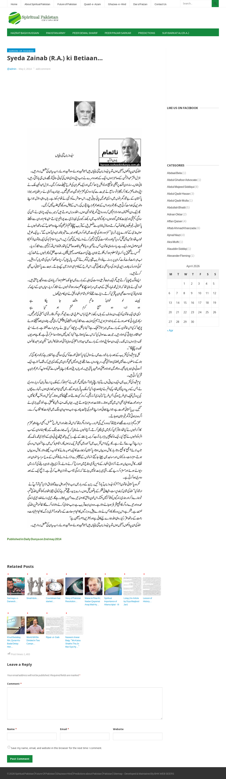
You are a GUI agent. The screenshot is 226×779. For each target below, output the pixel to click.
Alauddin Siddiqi (177, 248)
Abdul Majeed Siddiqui (180, 186)
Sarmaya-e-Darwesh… (13, 599)
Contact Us (160, 3)
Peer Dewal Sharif (85, 32)
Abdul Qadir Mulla (178, 199)
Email (64, 729)
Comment (14, 683)
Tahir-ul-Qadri (21, 40)
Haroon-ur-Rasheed (21, 50)
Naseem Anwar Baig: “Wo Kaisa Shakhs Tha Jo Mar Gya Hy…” (73, 641)
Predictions (146, 32)
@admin (11, 68)
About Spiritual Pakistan (37, 3)
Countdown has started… (53, 599)
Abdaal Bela (174, 172)
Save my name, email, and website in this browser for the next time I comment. (56, 748)
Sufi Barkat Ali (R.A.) (175, 32)
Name (12, 729)
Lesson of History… (147, 599)
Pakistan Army (56, 32)
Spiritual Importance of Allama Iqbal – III (111, 600)
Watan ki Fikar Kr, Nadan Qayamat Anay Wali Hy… (93, 600)
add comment (43, 68)
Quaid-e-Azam (92, 3)
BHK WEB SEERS (164, 773)
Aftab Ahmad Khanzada (181, 227)
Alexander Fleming (178, 254)
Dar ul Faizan (140, 3)
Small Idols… (32, 597)
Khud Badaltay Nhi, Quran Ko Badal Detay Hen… (14, 641)
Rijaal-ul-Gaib (53, 636)
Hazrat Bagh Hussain (25, 32)
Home (14, 3)
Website (118, 729)
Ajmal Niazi (174, 234)
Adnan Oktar (174, 213)
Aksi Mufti (173, 241)
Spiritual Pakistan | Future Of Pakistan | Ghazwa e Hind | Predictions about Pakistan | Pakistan (63, 773)
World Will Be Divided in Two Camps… (33, 640)
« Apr (170, 329)
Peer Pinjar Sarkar (118, 32)
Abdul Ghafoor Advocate (182, 179)
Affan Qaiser (174, 220)
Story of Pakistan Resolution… (73, 599)
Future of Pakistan (67, 3)
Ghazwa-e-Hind (117, 3)
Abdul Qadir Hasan (178, 192)
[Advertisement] (154, 18)
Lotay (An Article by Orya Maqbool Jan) (131, 600)
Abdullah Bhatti (176, 206)
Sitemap (117, 773)
